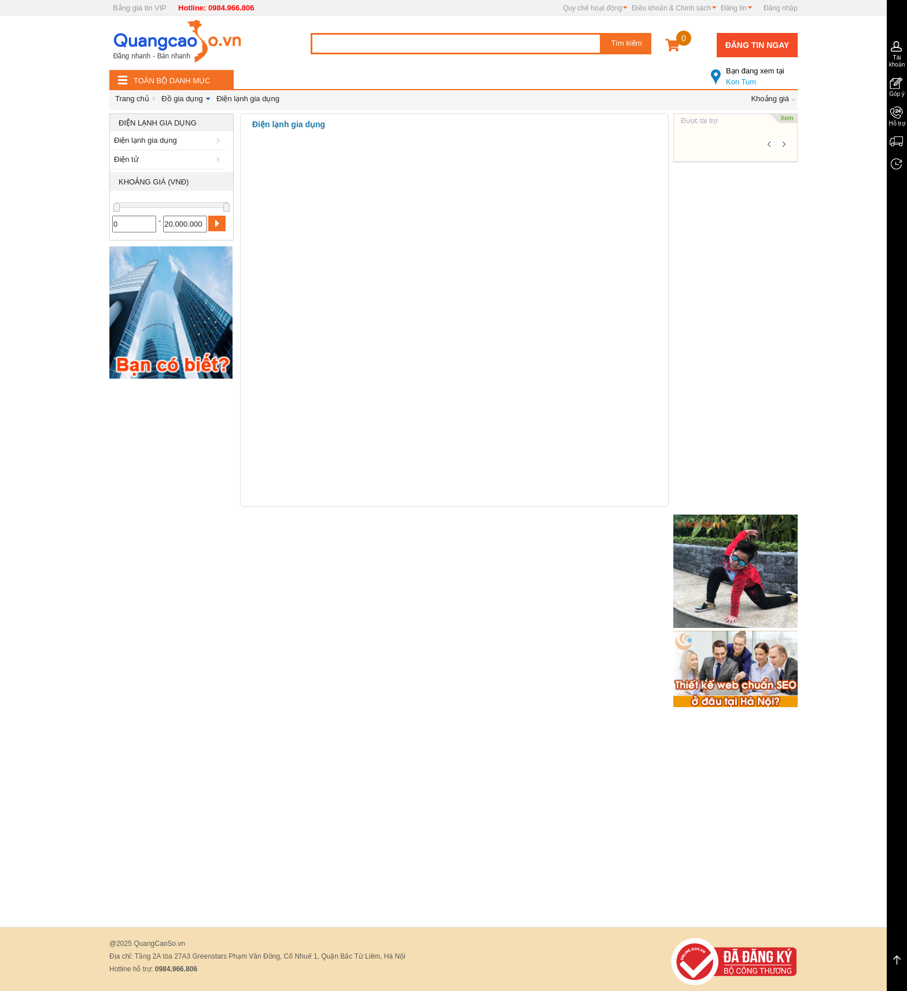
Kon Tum (754, 71)
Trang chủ (132, 98)
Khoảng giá (770, 98)
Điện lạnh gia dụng (247, 98)
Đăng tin (734, 8)
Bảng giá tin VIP (140, 7)
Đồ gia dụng (182, 98)
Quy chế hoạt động (592, 8)
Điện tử (169, 159)
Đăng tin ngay (757, 45)
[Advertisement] (171, 557)
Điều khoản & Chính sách (671, 8)
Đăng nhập (781, 8)
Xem (787, 117)
